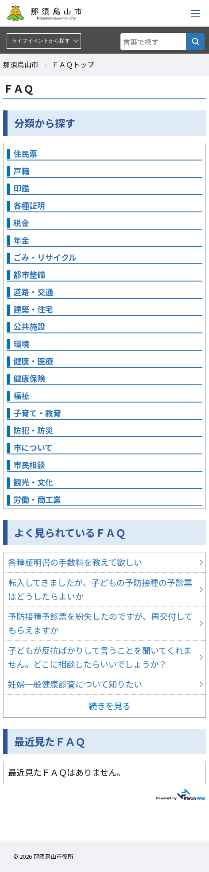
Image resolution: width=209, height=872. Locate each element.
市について (33, 447)
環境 (21, 343)
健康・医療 (33, 361)
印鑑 (21, 188)
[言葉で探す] (195, 41)
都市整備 (29, 274)
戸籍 (21, 170)
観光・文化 (33, 482)
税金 (21, 222)
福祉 (21, 395)
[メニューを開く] (195, 13)
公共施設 (29, 326)
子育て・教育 (37, 412)
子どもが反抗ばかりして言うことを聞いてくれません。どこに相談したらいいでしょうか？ (104, 657)
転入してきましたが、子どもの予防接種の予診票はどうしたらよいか (104, 589)
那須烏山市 (21, 64)
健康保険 (29, 378)
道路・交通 (33, 291)
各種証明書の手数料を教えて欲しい (104, 562)
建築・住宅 (33, 309)
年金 (21, 240)
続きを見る (110, 706)
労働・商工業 (37, 499)
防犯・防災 (33, 430)
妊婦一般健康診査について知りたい (104, 684)
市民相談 (29, 464)
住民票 (25, 153)
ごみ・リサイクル (45, 257)
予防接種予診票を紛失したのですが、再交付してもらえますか (104, 623)
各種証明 (29, 205)
